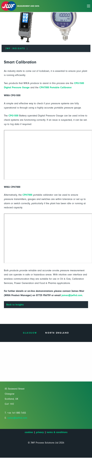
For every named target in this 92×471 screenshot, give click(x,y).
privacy (40, 432)
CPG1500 (13, 115)
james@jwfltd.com (71, 295)
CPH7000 (27, 195)
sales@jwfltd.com (17, 418)
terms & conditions (57, 432)
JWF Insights (15, 48)
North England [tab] (57, 333)
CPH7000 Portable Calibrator (55, 87)
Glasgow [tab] (30, 333)
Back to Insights (15, 304)
